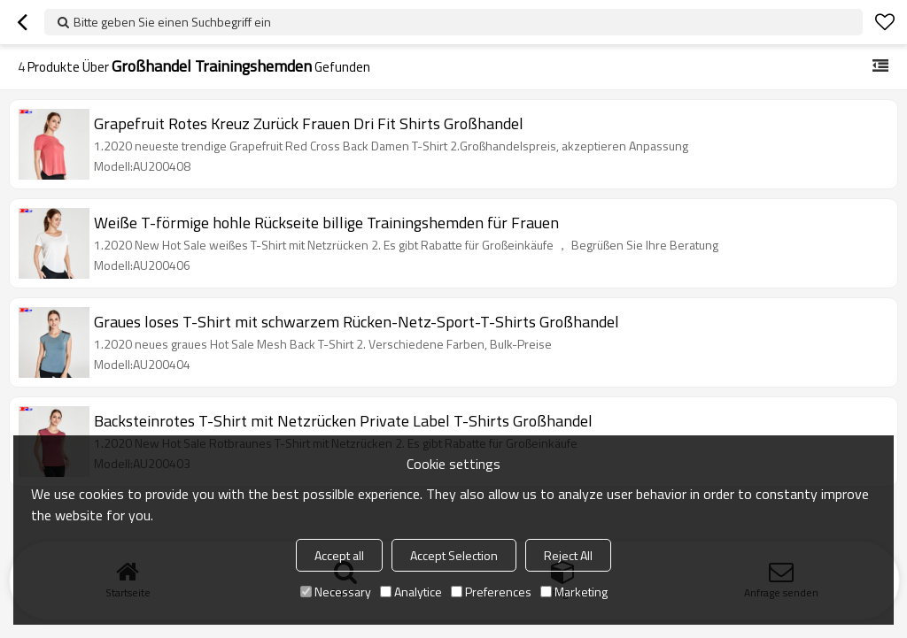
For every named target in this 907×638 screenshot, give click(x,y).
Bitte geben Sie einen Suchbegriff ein (172, 21)
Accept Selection (454, 555)
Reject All (568, 555)
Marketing (574, 591)
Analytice (411, 591)
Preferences (491, 591)
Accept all (339, 555)
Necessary (335, 591)
